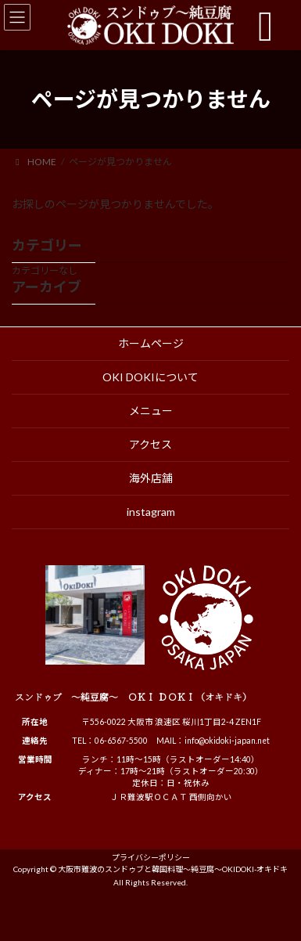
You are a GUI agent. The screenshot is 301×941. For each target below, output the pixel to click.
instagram (151, 511)
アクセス (150, 444)
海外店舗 (151, 478)
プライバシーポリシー (151, 857)
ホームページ (151, 343)
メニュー (151, 410)
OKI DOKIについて (150, 377)
